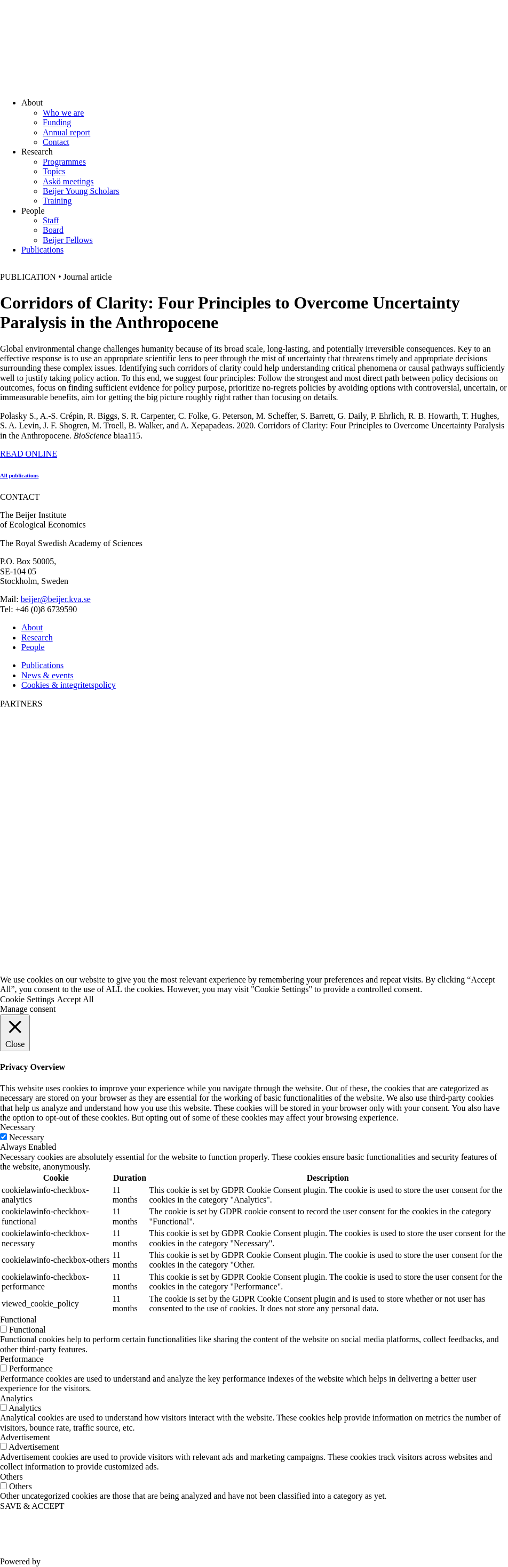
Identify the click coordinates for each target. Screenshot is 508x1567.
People (33, 647)
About (32, 627)
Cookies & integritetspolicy (68, 684)
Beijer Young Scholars (81, 191)
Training (57, 200)
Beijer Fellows (68, 240)
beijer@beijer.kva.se (56, 599)
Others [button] (11, 1476)
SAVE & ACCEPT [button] (32, 1506)
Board (53, 229)
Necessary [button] (17, 1127)
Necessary (26, 1137)
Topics (54, 171)
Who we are (63, 112)
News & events (47, 675)
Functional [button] (18, 1319)
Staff (51, 220)
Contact (56, 142)
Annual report (66, 132)
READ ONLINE (28, 453)
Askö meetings (68, 181)
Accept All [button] (75, 999)
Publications (42, 249)
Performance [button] (22, 1358)
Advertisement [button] (25, 1437)
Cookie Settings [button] (27, 999)
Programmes (64, 161)
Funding (57, 122)
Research (37, 637)
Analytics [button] (16, 1398)
